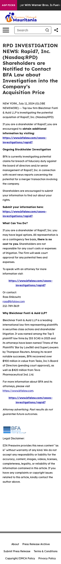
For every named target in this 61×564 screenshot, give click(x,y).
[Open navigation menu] (6, 30)
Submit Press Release (17, 551)
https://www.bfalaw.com (18, 390)
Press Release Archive (36, 544)
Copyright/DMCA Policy (20, 558)
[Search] (28, 30)
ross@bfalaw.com (14, 301)
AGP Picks (8, 5)
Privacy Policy (47, 558)
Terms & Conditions (45, 551)
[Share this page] (56, 30)
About (15, 544)
